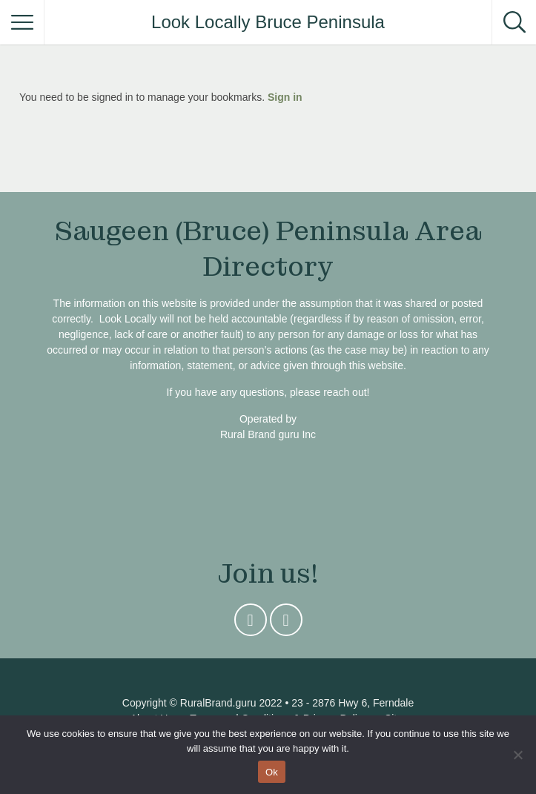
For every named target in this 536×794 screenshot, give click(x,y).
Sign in (285, 97)
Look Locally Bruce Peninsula (268, 22)
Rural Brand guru (260, 434)
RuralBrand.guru (218, 703)
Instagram (250, 623)
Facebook (286, 623)
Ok (271, 772)
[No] (517, 754)
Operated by (268, 419)
